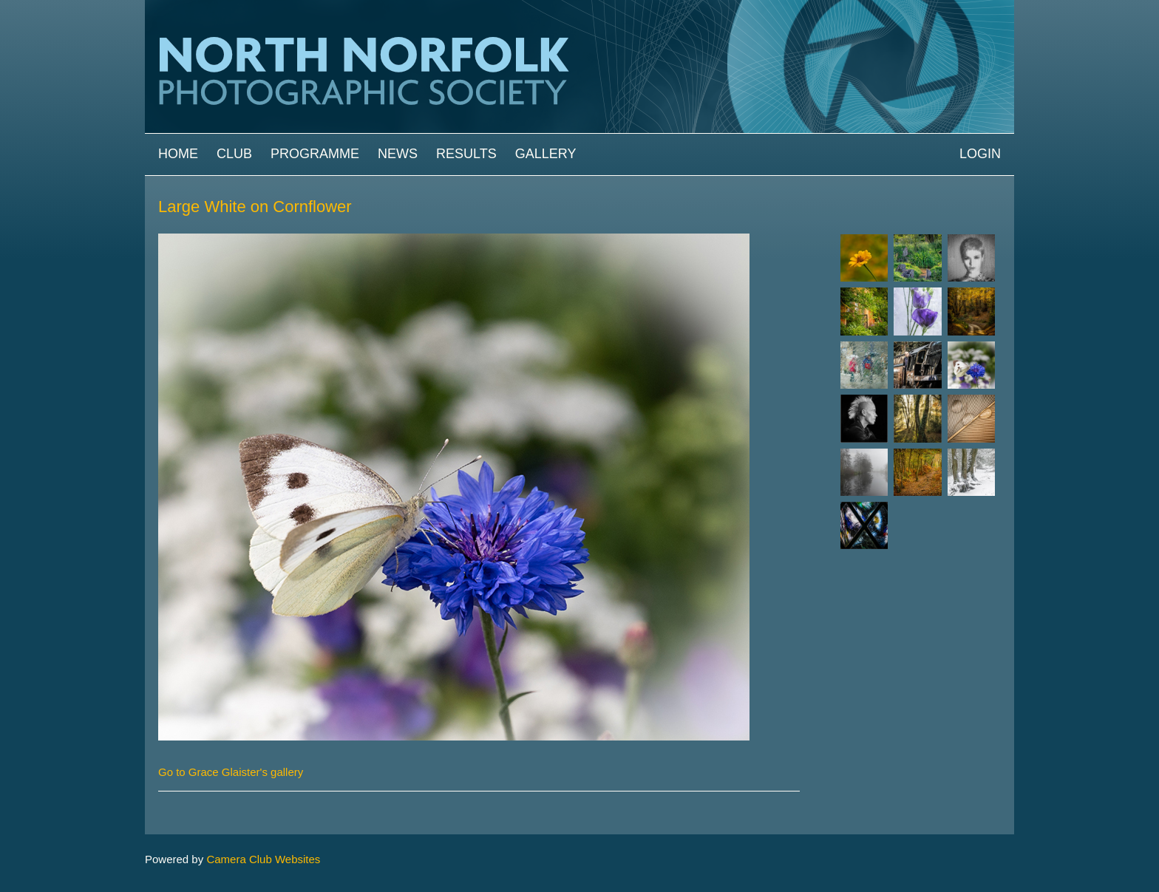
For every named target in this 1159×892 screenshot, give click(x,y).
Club (234, 153)
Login (980, 153)
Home (178, 153)
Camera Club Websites (263, 859)
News (398, 153)
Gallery (546, 153)
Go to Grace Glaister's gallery (230, 772)
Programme (315, 153)
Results (466, 153)
